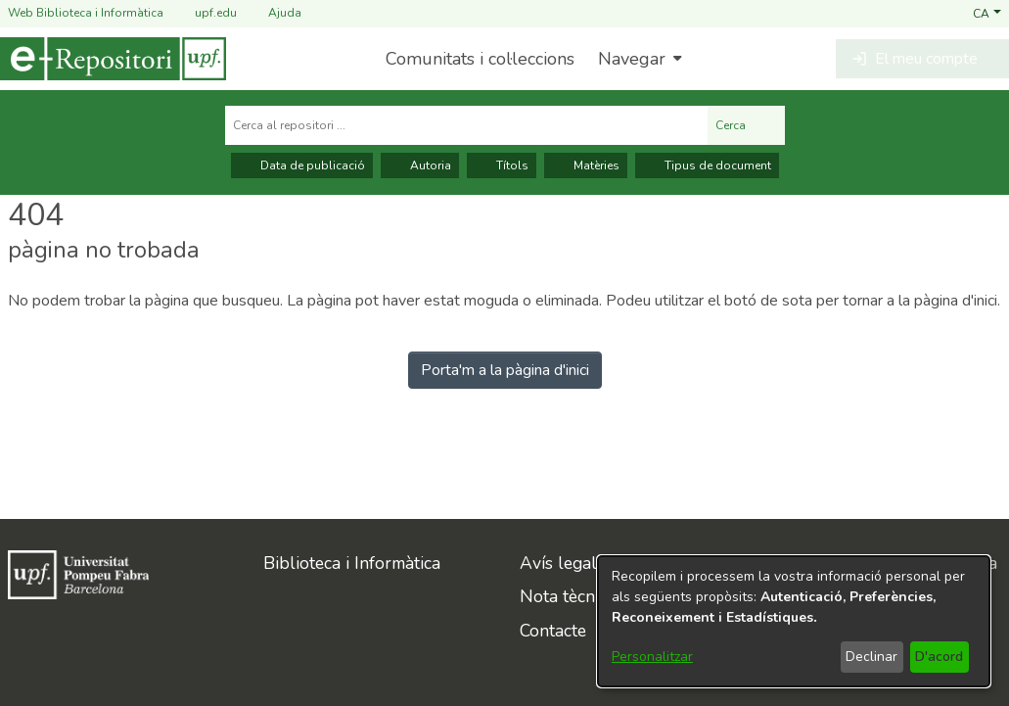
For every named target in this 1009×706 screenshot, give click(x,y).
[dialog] (793, 621)
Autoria (420, 165)
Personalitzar (652, 656)
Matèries (585, 165)
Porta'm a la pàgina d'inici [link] (505, 370)
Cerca (746, 125)
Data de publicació (302, 165)
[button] (987, 12)
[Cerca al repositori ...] (466, 125)
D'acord (939, 656)
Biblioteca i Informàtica (351, 563)
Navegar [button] (631, 59)
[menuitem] (637, 58)
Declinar (871, 656)
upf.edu (204, 13)
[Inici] (113, 58)
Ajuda (273, 13)
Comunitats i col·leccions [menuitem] (480, 59)
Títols (501, 165)
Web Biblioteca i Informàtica (85, 13)
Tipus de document (707, 165)
